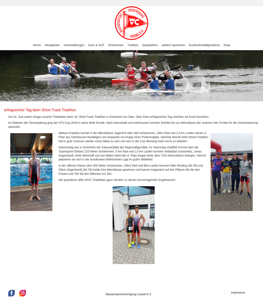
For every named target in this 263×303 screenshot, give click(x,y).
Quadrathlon (150, 45)
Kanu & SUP (96, 45)
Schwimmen (115, 45)
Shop (226, 45)
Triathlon (132, 45)
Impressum (238, 292)
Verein (37, 45)
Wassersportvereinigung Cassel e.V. (128, 294)
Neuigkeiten (52, 45)
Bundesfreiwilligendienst (204, 45)
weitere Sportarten (173, 45)
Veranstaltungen (74, 45)
